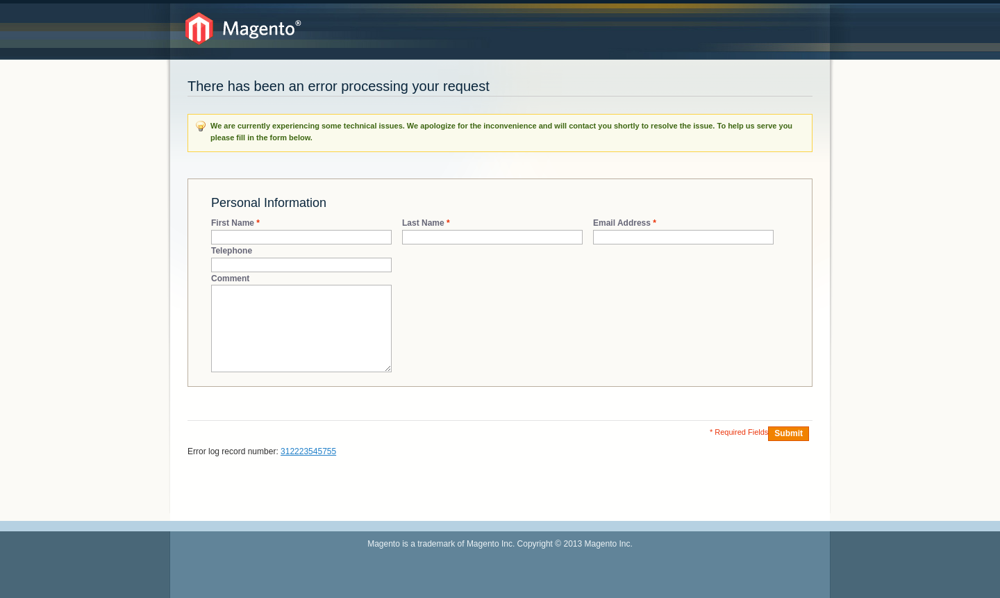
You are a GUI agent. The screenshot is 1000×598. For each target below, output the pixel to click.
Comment (230, 278)
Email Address (622, 223)
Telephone (231, 251)
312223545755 (308, 451)
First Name (232, 223)
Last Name (423, 223)
